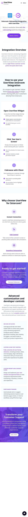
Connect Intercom (14, 282)
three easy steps (13, 92)
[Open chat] (24, 513)
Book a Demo (14, 36)
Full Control (14, 235)
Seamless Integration (14, 251)
